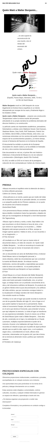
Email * (12, 419)
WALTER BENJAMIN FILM (11, 3)
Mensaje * (13, 424)
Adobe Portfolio (27, 441)
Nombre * (13, 414)
